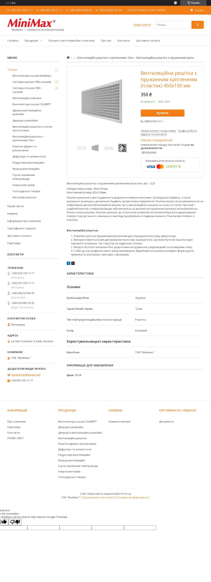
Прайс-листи (15, 206)
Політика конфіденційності (133, 497)
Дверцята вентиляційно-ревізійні (80, 432)
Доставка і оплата (148, 40)
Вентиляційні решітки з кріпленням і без (105, 57)
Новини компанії (119, 421)
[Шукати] (197, 25)
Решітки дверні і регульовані (77, 444)
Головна (12, 40)
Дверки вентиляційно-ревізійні (27, 112)
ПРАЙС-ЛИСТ (15, 438)
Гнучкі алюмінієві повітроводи (24, 176)
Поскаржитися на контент (98, 497)
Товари (12, 69)
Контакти (123, 40)
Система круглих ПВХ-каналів (32, 82)
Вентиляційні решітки (72, 438)
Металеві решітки (24, 197)
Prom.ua (126, 493)
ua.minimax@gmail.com (25, 374)
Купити (162, 113)
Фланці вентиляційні (26, 169)
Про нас (106, 40)
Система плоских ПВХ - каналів (27, 90)
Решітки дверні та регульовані (24, 148)
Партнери (14, 243)
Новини (12, 213)
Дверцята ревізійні (25, 120)
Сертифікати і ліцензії (21, 228)
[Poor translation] (15, 522)
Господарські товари (26, 191)
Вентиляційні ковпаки (27, 98)
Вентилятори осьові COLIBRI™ (32, 104)
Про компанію (16, 421)
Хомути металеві (24, 185)
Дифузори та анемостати (29, 156)
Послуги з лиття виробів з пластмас (71, 40)
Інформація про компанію (24, 221)
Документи (166, 421)
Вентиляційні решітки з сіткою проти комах (32, 128)
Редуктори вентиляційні (29, 162)
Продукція (31, 40)
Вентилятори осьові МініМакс (32, 75)
